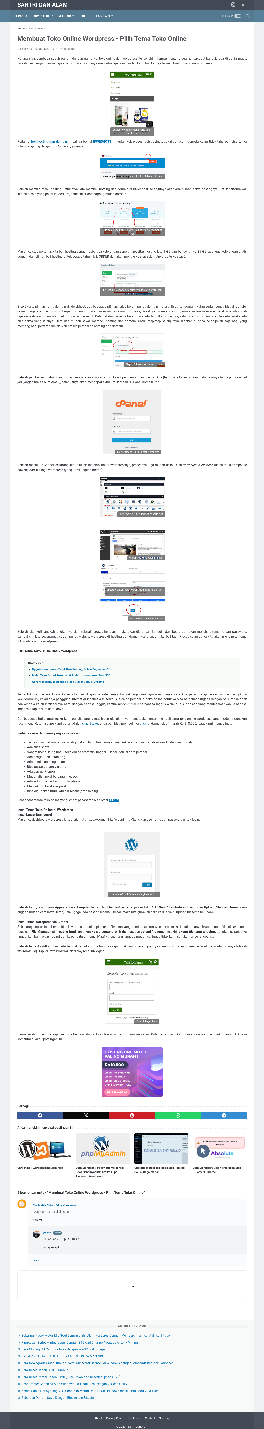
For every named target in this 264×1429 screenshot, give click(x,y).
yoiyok (47, 1317)
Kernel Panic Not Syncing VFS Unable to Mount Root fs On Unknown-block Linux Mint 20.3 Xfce (217, 149)
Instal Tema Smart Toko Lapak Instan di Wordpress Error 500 (71, 727)
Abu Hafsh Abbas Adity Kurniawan (55, 1290)
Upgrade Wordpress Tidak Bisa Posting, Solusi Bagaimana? (70, 721)
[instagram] (235, 5)
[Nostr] (244, 6)
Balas (36, 1345)
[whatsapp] (125, 1206)
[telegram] (155, 1206)
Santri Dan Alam (42, 4)
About (98, 1414)
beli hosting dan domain (49, 159)
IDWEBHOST (102, 159)
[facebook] (32, 1206)
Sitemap (164, 1414)
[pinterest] (94, 1206)
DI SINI (114, 866)
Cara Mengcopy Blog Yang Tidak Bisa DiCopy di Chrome (68, 733)
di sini (69, 785)
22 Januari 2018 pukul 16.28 (51, 1296)
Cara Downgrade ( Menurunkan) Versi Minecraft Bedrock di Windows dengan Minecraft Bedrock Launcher (217, 102)
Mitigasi (67, 16)
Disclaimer (134, 1414)
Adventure (44, 16)
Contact (150, 1414)
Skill (86, 16)
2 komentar (67, 61)
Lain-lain (106, 16)
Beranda (23, 16)
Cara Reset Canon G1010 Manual (214, 114)
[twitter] (63, 1206)
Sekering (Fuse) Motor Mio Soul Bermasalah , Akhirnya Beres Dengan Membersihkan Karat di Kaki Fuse (216, 45)
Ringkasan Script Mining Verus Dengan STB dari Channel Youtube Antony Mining (218, 62)
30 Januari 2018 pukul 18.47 (61, 1324)
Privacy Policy (115, 1414)
